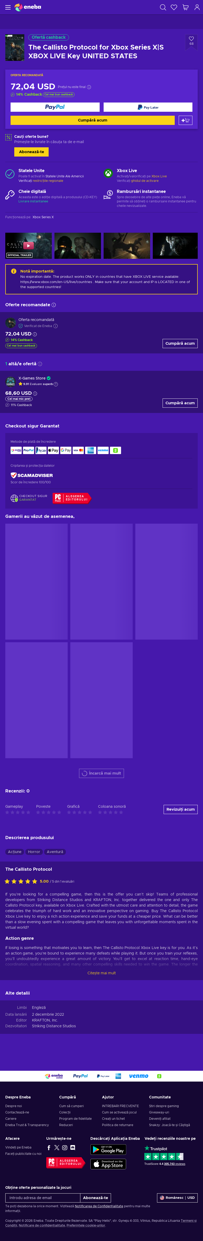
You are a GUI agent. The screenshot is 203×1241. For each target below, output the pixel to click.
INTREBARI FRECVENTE (120, 1106)
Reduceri (66, 1125)
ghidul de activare (145, 180)
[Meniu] (7, 7)
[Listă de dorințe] (174, 7)
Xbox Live (159, 176)
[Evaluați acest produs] (22, 882)
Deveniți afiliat (159, 1118)
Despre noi (13, 1106)
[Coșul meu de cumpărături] (185, 7)
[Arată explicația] (56, 384)
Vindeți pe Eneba (18, 1147)
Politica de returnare (117, 1125)
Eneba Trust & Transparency (27, 1125)
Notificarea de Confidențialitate (99, 1206)
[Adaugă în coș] (185, 120)
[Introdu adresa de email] (42, 1198)
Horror (34, 852)
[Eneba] (28, 7)
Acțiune (14, 852)
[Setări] (177, 1198)
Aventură (55, 852)
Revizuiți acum (181, 809)
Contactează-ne (17, 1112)
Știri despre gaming (164, 1106)
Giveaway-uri (159, 1112)
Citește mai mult (101, 973)
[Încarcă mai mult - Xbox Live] (108, 174)
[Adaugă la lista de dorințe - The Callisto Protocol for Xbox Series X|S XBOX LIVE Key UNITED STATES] (191, 42)
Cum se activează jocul (119, 1112)
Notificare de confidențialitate (42, 1225)
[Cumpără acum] (55, 107)
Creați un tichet (113, 1118)
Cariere (10, 1118)
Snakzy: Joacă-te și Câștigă (169, 1125)
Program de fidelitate (75, 1118)
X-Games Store (32, 378)
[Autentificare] (197, 7)
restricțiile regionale (48, 180)
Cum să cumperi (71, 1106)
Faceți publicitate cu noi (23, 1153)
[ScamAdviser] (32, 475)
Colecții (65, 1112)
